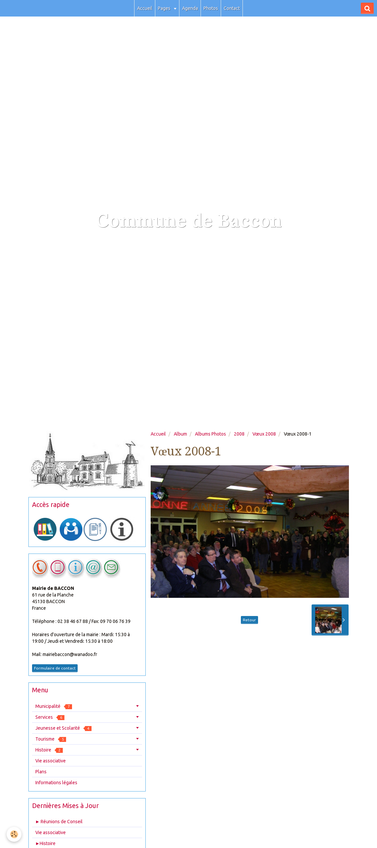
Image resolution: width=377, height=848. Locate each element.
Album (180, 434)
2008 (239, 434)
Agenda (190, 8)
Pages (164, 8)
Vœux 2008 (264, 434)
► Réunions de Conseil (59, 821)
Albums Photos (210, 434)
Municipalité (53, 706)
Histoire (49, 750)
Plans (41, 771)
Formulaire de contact (55, 668)
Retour (249, 620)
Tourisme (50, 739)
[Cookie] (14, 834)
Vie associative (50, 760)
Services (49, 717)
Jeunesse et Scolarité (63, 728)
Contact (232, 8)
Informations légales (56, 782)
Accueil (144, 8)
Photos (211, 8)
